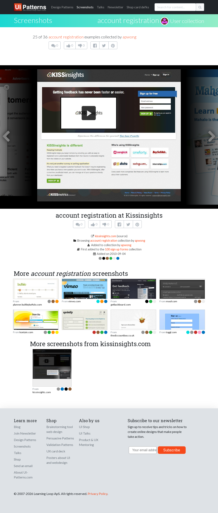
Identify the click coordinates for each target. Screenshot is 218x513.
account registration (128, 20)
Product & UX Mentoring (88, 442)
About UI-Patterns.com (23, 474)
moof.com (171, 301)
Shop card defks (138, 7)
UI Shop (84, 427)
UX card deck (55, 451)
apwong (129, 36)
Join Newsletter (25, 433)
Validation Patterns (59, 445)
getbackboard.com (121, 304)
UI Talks (84, 433)
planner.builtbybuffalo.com (27, 304)
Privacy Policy (97, 494)
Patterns (62, 7)
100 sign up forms (116, 249)
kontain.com (26, 332)
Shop (17, 459)
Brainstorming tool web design (59, 429)
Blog (17, 427)
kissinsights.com (105, 236)
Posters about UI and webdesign (58, 460)
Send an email (23, 466)
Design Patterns (25, 440)
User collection (187, 21)
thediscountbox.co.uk (122, 335)
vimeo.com (74, 301)
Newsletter (115, 7)
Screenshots (85, 7)
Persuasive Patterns (60, 438)
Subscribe (171, 450)
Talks (100, 7)
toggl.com (171, 332)
